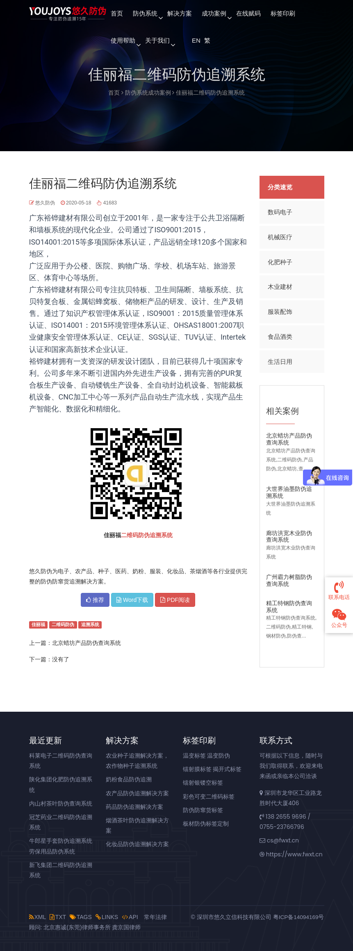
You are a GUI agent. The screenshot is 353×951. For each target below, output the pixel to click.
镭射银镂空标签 (203, 783)
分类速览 (280, 187)
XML (37, 917)
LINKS (107, 917)
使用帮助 (123, 40)
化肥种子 (280, 260)
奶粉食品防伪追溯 (129, 779)
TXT (58, 917)
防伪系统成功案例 (148, 92)
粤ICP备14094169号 (298, 917)
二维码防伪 (135, 535)
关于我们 (157, 40)
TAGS (81, 917)
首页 (117, 13)
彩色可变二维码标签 (209, 796)
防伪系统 (145, 13)
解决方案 (179, 13)
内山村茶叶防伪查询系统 (60, 803)
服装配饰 (280, 309)
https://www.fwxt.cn (291, 854)
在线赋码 (248, 13)
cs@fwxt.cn (279, 840)
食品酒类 (280, 334)
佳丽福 (38, 624)
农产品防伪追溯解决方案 (137, 793)
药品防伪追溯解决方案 (134, 807)
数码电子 (280, 211)
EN (195, 40)
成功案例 (214, 13)
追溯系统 (161, 535)
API (130, 917)
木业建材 (280, 285)
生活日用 (280, 359)
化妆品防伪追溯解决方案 (137, 844)
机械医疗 (280, 236)
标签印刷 (283, 13)
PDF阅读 (175, 600)
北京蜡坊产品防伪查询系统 (86, 643)
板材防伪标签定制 (206, 823)
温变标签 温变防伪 (206, 755)
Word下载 (132, 600)
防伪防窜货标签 (203, 810)
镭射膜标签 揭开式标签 (212, 769)
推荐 (95, 600)
